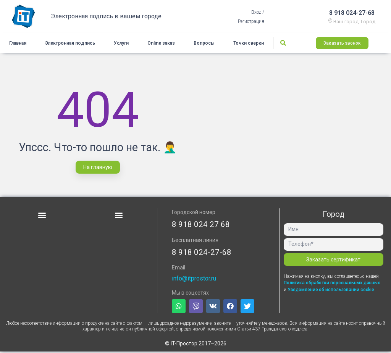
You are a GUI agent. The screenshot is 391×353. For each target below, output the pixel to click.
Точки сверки (248, 44)
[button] (342, 44)
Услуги (121, 44)
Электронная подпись (70, 44)
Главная (17, 44)
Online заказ (161, 44)
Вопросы (204, 44)
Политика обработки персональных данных (332, 284)
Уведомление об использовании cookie (331, 291)
